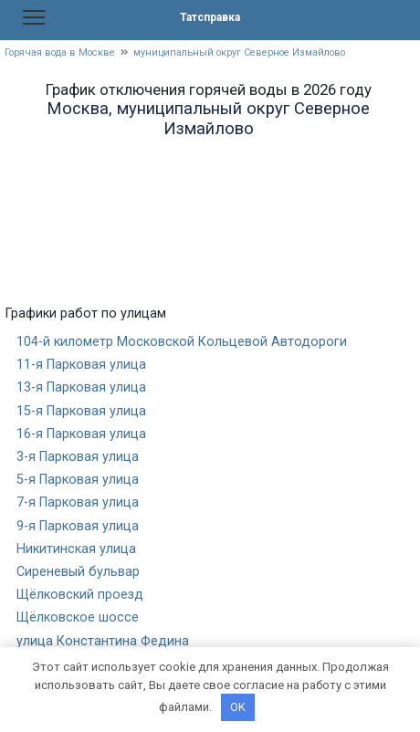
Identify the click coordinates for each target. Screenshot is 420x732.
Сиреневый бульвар (78, 572)
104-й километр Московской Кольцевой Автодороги (181, 342)
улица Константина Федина (102, 641)
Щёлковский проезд (79, 594)
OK (238, 707)
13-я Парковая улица (81, 387)
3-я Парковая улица (77, 457)
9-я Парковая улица (77, 526)
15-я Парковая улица (81, 411)
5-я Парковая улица (77, 479)
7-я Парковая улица (77, 502)
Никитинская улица (76, 549)
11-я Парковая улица (81, 364)
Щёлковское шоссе (77, 617)
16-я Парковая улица (81, 434)
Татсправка (210, 17)
